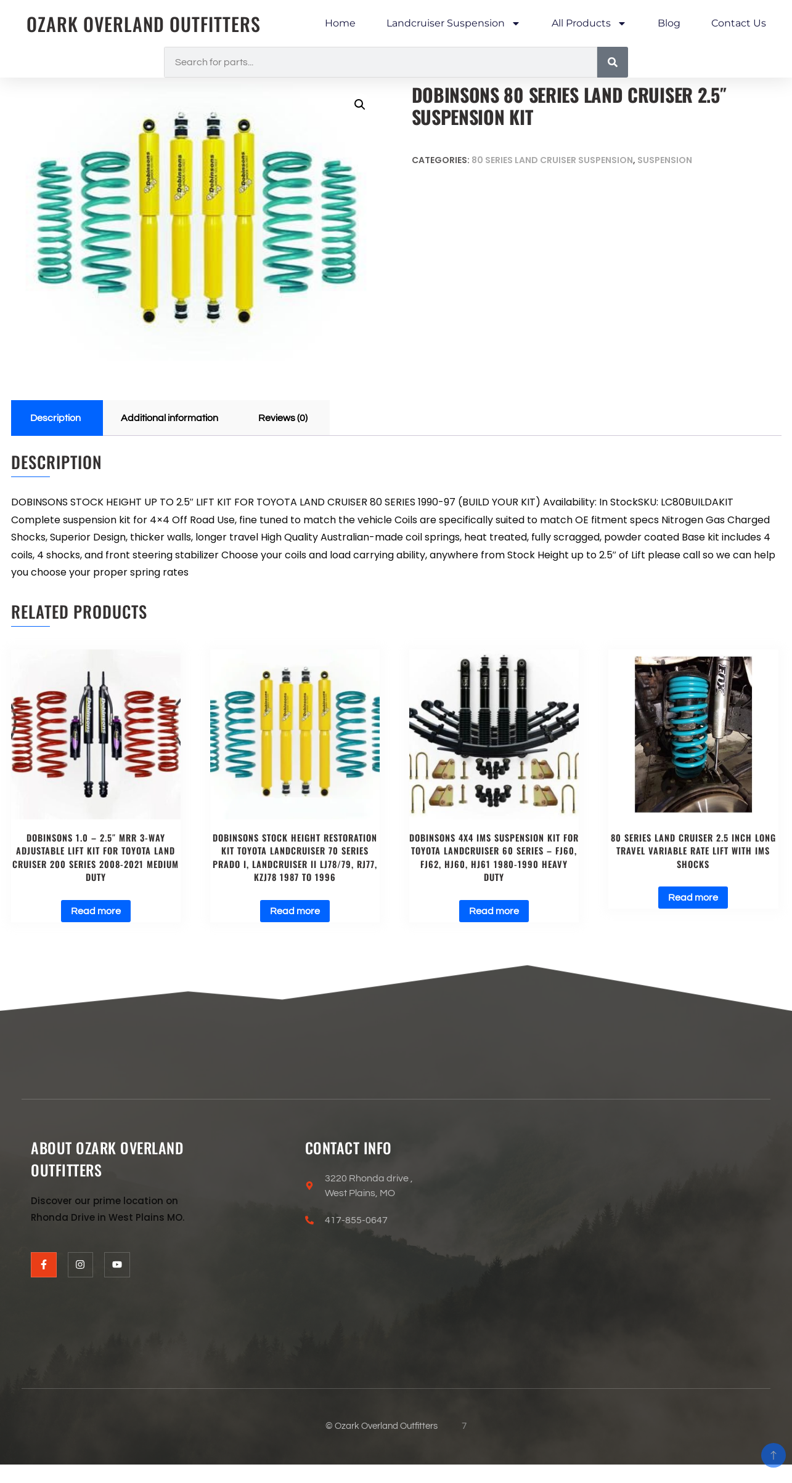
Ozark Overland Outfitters (144, 24)
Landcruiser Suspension (453, 23)
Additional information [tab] (169, 418)
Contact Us (738, 23)
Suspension (664, 160)
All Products (589, 23)
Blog (669, 23)
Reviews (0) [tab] (283, 418)
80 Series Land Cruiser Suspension (552, 160)
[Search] (612, 62)
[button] (360, 105)
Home (340, 23)
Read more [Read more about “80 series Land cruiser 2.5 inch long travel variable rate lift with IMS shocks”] (693, 897)
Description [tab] (55, 418)
